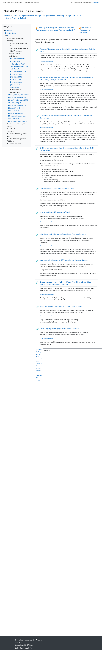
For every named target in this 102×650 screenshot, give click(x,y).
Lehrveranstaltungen (31, 3)
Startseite (7, 16)
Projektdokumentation (46, 61)
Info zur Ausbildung (14, 3)
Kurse (15, 16)
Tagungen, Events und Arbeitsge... (30, 16)
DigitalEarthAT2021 (74, 16)
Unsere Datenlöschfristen (24, 645)
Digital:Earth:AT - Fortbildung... (54, 16)
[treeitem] (16, 87)
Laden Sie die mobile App (24, 648)
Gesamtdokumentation (47, 246)
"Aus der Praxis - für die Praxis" (16, 18)
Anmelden (95, 3)
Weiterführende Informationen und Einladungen (85, 30)
